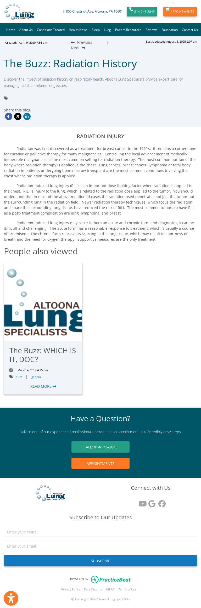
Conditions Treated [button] (51, 29)
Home (10, 29)
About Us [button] (26, 29)
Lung (107, 29)
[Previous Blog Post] (81, 42)
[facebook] (160, 502)
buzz (19, 377)
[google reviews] (150, 502)
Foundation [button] (169, 29)
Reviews (151, 29)
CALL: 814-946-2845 (100, 446)
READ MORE (43, 386)
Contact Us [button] (190, 29)
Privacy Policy (70, 589)
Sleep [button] (96, 29)
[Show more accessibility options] (11, 598)
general (36, 377)
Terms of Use (127, 589)
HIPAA (110, 589)
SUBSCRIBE (100, 560)
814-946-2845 (142, 11)
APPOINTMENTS (180, 11)
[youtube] (140, 502)
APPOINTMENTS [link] (101, 463)
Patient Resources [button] (128, 29)
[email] (100, 546)
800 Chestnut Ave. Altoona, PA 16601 (94, 11)
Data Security (93, 589)
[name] (100, 532)
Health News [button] (78, 29)
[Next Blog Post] (78, 47)
